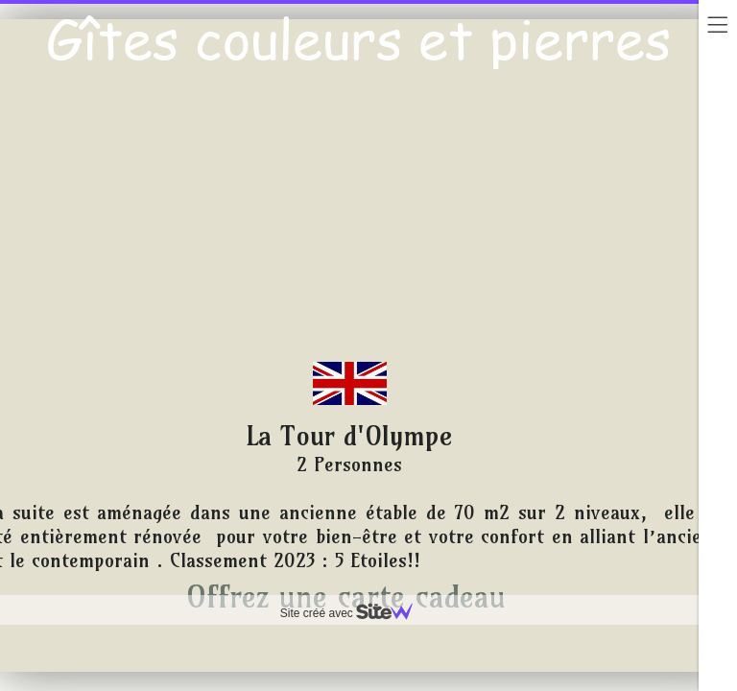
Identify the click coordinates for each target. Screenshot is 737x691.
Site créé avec (354, 613)
